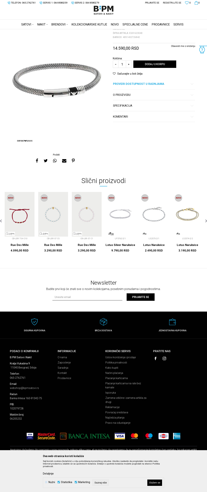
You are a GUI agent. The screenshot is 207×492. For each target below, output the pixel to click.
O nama (62, 386)
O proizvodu (153, 124)
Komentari (153, 146)
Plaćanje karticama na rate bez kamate (123, 414)
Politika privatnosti (116, 391)
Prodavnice (64, 407)
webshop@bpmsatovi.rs (24, 417)
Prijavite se (140, 326)
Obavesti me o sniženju (183, 75)
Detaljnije (48, 473)
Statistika (66, 482)
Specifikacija (153, 135)
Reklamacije (112, 436)
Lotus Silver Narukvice (120, 274)
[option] (57, 109)
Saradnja (63, 396)
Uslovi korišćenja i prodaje (120, 386)
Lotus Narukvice (154, 274)
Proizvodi (36, 31)
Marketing (84, 482)
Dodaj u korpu (155, 93)
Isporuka (110, 421)
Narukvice (57, 31)
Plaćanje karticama (116, 407)
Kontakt (62, 402)
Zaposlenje (64, 391)
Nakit (46, 31)
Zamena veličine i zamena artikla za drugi (125, 429)
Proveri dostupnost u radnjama (153, 113)
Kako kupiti (111, 396)
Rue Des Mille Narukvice (20, 276)
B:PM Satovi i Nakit (19, 31)
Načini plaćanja (114, 402)
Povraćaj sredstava (116, 441)
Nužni (51, 482)
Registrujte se (172, 2)
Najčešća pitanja (114, 446)
